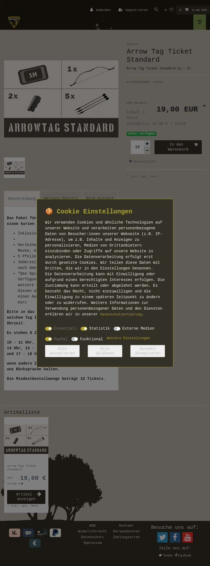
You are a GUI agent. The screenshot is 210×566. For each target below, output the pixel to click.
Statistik (99, 328)
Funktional (91, 339)
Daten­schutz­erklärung (121, 314)
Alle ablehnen (105, 351)
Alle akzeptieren (62, 351)
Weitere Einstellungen (128, 338)
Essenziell (65, 328)
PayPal (61, 339)
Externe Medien (138, 328)
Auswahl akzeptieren (147, 351)
